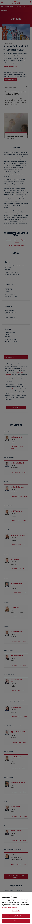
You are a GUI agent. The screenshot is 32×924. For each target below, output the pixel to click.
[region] (16, 908)
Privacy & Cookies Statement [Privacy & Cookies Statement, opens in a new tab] (9, 907)
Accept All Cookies (16, 920)
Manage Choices (16, 911)
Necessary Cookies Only (16, 916)
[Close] (30, 894)
